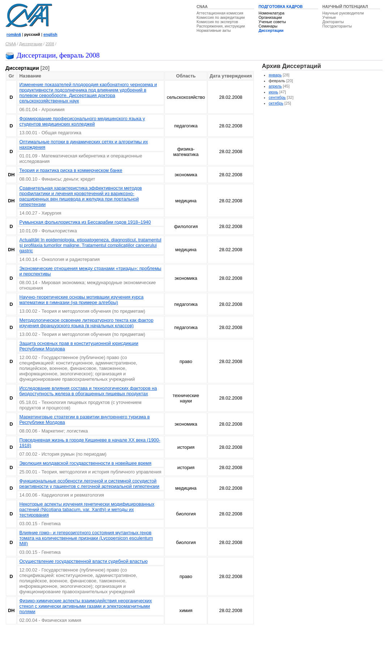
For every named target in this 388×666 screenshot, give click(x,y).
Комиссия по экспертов (217, 22)
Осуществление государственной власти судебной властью (83, 561)
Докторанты (333, 22)
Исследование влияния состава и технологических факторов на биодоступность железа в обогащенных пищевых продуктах (88, 390)
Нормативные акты (214, 30)
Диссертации (271, 30)
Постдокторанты (337, 26)
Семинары (268, 26)
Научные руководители (343, 13)
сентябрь (277, 97)
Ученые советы (272, 22)
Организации (270, 17)
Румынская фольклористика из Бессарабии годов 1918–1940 (85, 222)
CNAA (202, 6)
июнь (273, 92)
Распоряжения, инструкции (221, 26)
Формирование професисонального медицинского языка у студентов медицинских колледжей (82, 121)
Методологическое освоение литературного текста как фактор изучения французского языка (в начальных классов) (86, 322)
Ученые (329, 17)
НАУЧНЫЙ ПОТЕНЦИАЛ (345, 6)
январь (275, 75)
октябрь (276, 103)
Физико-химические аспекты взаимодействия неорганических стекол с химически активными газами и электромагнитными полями (85, 606)
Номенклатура (272, 13)
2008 (50, 44)
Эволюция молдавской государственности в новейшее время (85, 463)
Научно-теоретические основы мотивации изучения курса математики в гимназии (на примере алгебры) (81, 299)
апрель (275, 86)
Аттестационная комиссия (220, 13)
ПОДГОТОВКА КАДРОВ (281, 6)
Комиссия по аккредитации (221, 17)
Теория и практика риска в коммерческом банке (70, 170)
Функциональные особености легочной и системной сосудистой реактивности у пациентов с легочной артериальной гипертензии (89, 483)
